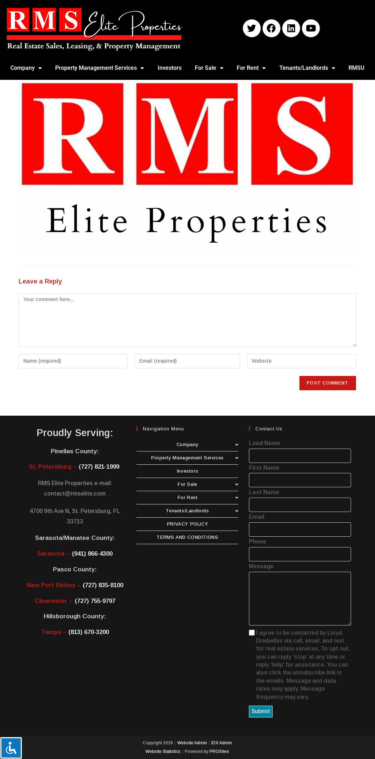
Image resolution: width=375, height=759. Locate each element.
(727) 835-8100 (103, 585)
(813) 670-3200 (88, 632)
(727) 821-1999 (99, 466)
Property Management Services (99, 68)
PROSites (219, 751)
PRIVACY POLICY (187, 524)
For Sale (209, 68)
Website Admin (192, 742)
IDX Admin (221, 742)
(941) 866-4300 (92, 553)
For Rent (251, 68)
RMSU (356, 67)
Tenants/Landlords (307, 68)
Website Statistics (163, 751)
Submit (260, 711)
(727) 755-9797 (95, 601)
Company (26, 68)
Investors (170, 67)
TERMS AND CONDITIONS (187, 537)
